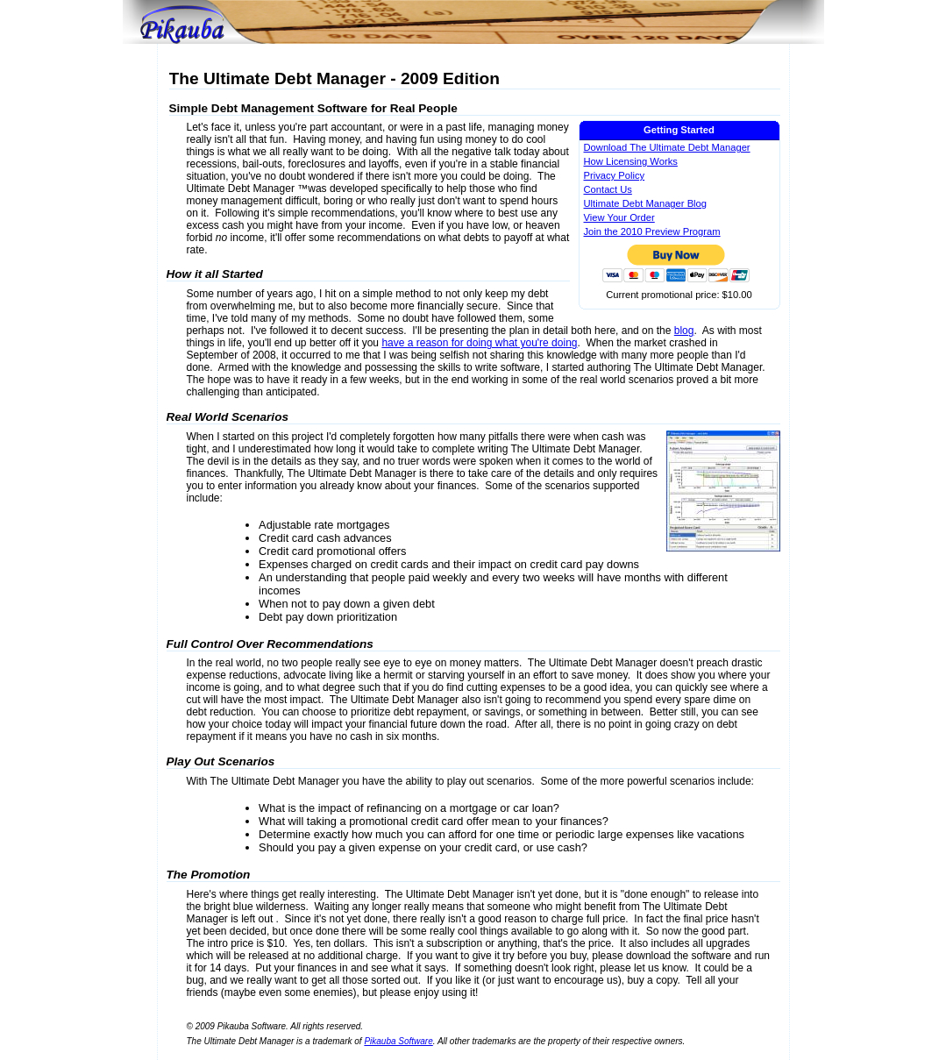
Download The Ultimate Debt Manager (667, 147)
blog (684, 330)
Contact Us (608, 189)
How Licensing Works (631, 161)
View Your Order (619, 217)
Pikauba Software (398, 1041)
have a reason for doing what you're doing (479, 343)
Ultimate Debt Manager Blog (646, 203)
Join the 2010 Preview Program (652, 231)
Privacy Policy (614, 175)
